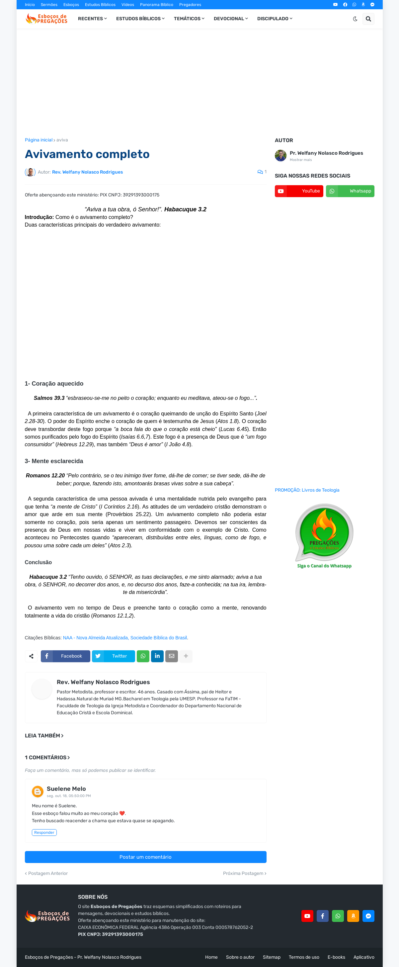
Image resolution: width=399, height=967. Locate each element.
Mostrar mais (301, 160)
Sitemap (271, 957)
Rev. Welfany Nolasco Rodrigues (103, 682)
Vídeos (127, 4)
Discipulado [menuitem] (272, 19)
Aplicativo (364, 957)
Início (30, 4)
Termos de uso (304, 957)
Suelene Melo (66, 788)
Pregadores (190, 4)
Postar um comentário (146, 857)
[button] (355, 19)
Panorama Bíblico (156, 4)
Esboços (71, 4)
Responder (44, 832)
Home (211, 957)
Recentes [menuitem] (90, 19)
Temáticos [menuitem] (187, 19)
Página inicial (38, 140)
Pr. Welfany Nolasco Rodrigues (326, 153)
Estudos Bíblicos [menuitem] (138, 19)
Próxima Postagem (243, 873)
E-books (336, 957)
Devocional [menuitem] (229, 19)
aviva (62, 140)
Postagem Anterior (48, 873)
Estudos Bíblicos (100, 4)
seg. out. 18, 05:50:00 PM (69, 796)
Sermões (49, 4)
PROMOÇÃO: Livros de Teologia (307, 490)
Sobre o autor (240, 957)
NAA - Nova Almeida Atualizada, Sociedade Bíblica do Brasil (125, 637)
